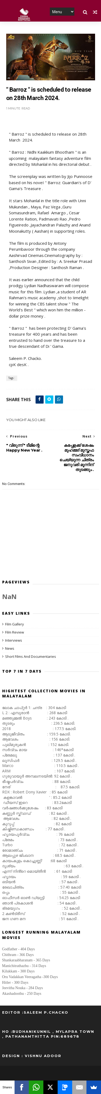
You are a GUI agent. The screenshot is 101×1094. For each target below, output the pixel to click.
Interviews (13, 640)
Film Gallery (14, 624)
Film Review (14, 632)
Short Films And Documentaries (30, 656)
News (9, 648)
